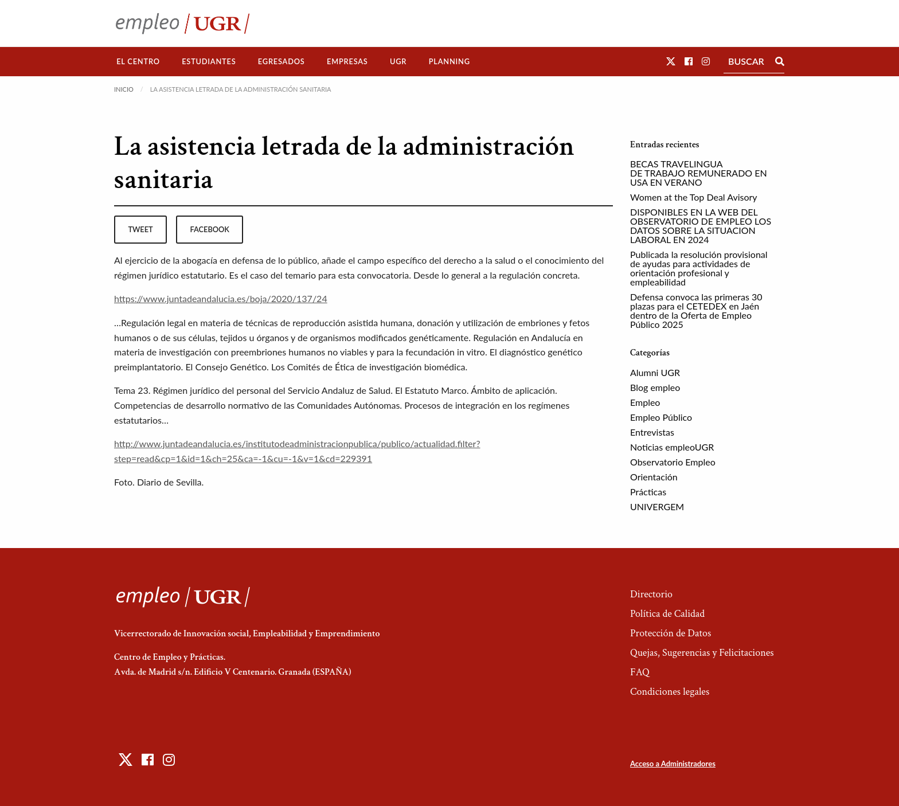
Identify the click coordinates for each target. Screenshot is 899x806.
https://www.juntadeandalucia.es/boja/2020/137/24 (220, 298)
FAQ (640, 672)
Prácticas (648, 491)
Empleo (645, 402)
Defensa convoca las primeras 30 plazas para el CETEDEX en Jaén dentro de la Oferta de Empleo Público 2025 (696, 310)
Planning (449, 61)
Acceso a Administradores (673, 763)
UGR (398, 61)
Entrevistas (652, 432)
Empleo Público (661, 417)
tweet (140, 229)
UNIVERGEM (657, 506)
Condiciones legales (669, 691)
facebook (209, 229)
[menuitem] (138, 61)
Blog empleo (655, 387)
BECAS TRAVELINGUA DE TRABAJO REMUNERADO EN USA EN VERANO (698, 172)
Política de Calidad (667, 613)
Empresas (347, 61)
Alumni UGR (655, 372)
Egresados (281, 61)
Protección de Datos (670, 633)
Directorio (651, 594)
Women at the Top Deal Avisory (693, 196)
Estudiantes (209, 61)
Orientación (654, 476)
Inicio (124, 89)
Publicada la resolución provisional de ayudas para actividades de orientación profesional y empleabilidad (699, 268)
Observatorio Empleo (673, 461)
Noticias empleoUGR (672, 446)
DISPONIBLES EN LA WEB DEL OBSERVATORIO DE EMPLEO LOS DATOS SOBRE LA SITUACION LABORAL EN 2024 (700, 225)
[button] (671, 61)
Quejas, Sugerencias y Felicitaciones (702, 652)
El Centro (138, 61)
